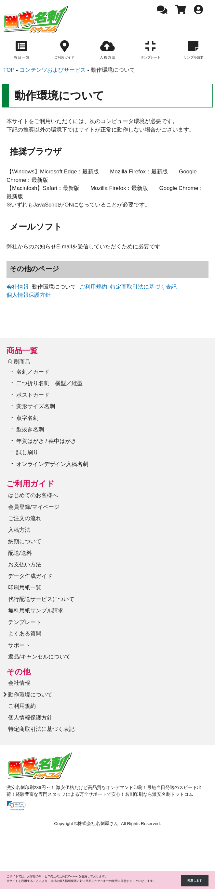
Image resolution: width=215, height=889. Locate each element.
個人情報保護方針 (29, 295)
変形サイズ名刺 (35, 406)
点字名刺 (27, 418)
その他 (19, 671)
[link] (16, 806)
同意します (194, 880)
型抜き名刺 (30, 429)
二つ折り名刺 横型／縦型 (49, 383)
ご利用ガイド (31, 483)
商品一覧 (22, 350)
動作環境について (30, 695)
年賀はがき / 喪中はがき (46, 441)
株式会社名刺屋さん (97, 823)
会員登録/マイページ (34, 507)
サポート (19, 645)
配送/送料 (20, 553)
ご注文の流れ (24, 518)
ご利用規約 (93, 287)
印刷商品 (19, 362)
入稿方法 (19, 530)
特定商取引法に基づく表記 (143, 287)
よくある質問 (24, 634)
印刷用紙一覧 (24, 587)
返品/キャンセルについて (39, 657)
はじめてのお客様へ (33, 495)
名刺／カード (32, 372)
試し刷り (27, 452)
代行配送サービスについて (41, 599)
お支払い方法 (24, 564)
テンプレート (24, 622)
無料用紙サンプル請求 (35, 610)
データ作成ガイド (30, 576)
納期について (24, 541)
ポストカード (32, 395)
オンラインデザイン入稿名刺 (52, 464)
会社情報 (18, 287)
